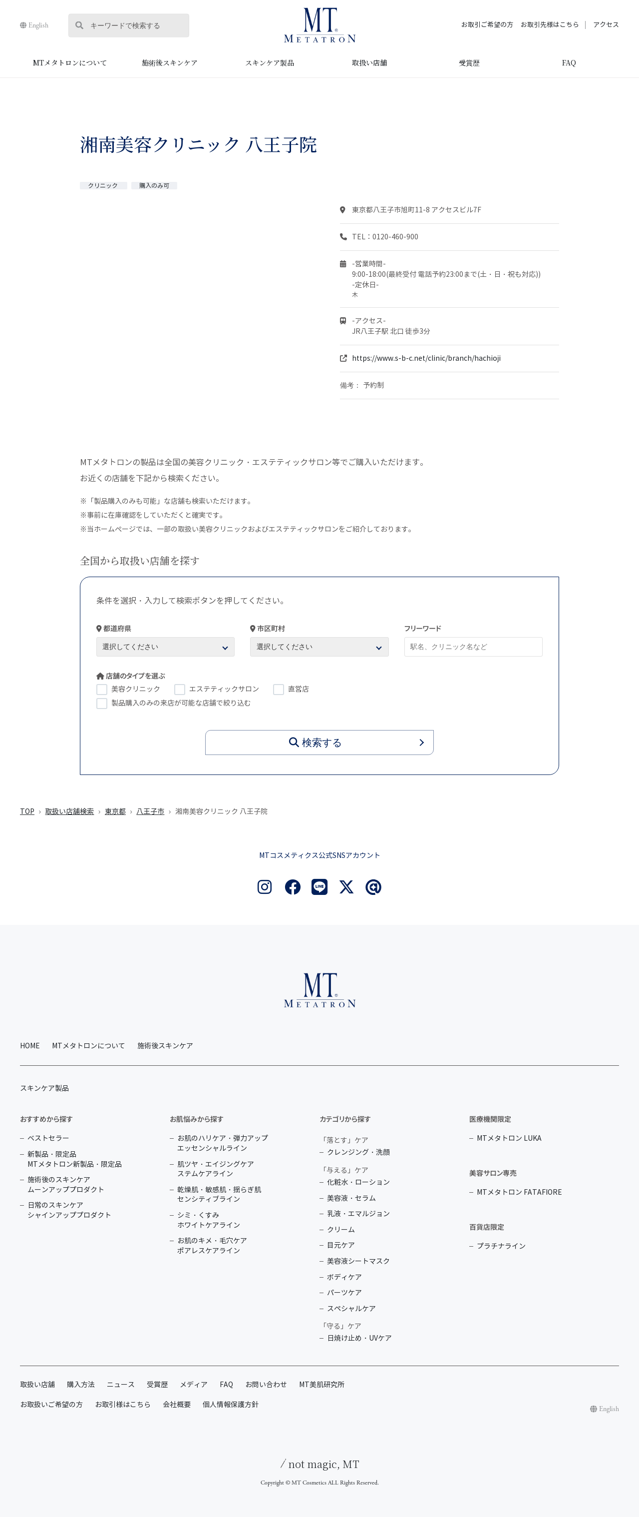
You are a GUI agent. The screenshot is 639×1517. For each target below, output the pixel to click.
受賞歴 (469, 62)
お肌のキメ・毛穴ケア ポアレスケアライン (212, 1246)
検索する (315, 742)
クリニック (103, 185)
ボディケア (344, 1277)
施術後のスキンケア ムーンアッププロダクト (65, 1185)
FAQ (569, 62)
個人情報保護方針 (231, 1405)
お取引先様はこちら (550, 25)
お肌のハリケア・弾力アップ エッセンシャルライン (222, 1143)
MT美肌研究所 (321, 1385)
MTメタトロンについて (70, 62)
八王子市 (150, 811)
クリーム (341, 1230)
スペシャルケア (351, 1309)
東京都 (115, 811)
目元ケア (341, 1245)
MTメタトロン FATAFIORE (519, 1192)
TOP (27, 811)
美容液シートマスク (358, 1261)
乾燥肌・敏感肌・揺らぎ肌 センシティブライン (219, 1195)
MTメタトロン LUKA (509, 1138)
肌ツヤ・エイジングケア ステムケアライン (215, 1169)
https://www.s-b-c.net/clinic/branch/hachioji (426, 358)
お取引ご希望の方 (487, 25)
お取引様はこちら (123, 1405)
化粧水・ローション (358, 1182)
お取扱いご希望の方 (51, 1405)
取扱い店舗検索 (69, 811)
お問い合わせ (266, 1385)
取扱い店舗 (369, 62)
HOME (30, 1046)
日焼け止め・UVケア (359, 1338)
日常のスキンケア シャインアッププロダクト (69, 1210)
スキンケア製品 (269, 62)
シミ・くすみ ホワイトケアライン (208, 1220)
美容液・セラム (351, 1198)
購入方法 (81, 1385)
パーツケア (344, 1293)
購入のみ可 (154, 185)
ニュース (121, 1385)
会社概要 (177, 1405)
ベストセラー (48, 1138)
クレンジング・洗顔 (358, 1152)
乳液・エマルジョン (358, 1214)
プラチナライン (501, 1246)
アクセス (606, 25)
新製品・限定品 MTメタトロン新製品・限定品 (74, 1159)
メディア (194, 1385)
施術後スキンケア (170, 62)
